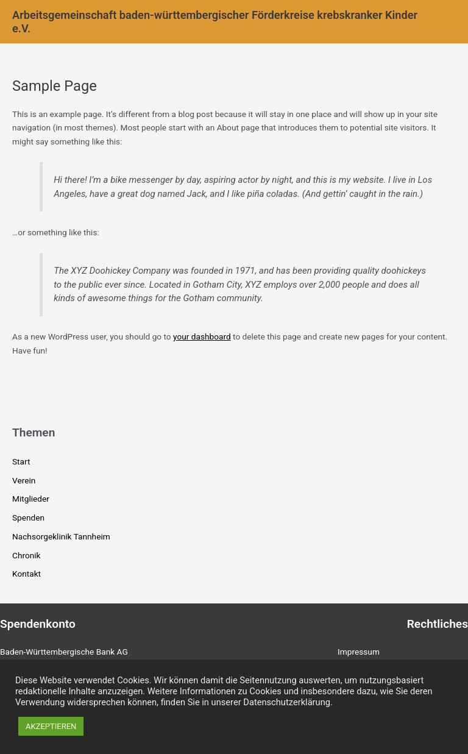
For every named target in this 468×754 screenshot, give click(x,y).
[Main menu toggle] (443, 21)
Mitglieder (30, 498)
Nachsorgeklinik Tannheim (61, 536)
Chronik (26, 555)
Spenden (28, 517)
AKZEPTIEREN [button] (51, 726)
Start (21, 461)
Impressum (359, 651)
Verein (23, 480)
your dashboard (202, 336)
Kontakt (26, 573)
